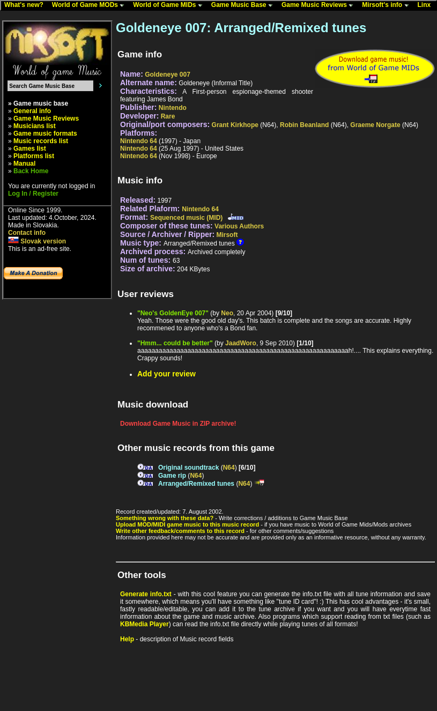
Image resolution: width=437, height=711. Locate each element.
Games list (29, 148)
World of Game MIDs (170, 5)
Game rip (172, 475)
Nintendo (173, 108)
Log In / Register (33, 193)
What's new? (26, 5)
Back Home (30, 171)
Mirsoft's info (387, 5)
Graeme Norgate (375, 125)
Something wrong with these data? (164, 518)
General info (32, 111)
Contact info (27, 232)
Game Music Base (244, 5)
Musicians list (34, 126)
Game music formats (45, 133)
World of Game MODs (90, 5)
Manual (24, 163)
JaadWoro (240, 343)
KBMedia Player (144, 624)
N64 (229, 467)
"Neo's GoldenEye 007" (173, 313)
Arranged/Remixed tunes (196, 483)
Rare (168, 116)
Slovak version (37, 241)
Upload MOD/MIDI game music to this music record (187, 524)
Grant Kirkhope (235, 125)
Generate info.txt (146, 594)
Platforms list (33, 156)
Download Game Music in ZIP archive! (178, 423)
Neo (227, 313)
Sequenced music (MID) (186, 217)
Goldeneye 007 (167, 74)
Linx (426, 5)
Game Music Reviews (320, 5)
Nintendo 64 (138, 141)
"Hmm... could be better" (175, 343)
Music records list (40, 141)
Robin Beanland (304, 125)
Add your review (166, 373)
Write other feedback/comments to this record (180, 531)
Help (127, 639)
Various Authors (239, 226)
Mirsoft (227, 235)
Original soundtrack (188, 467)
